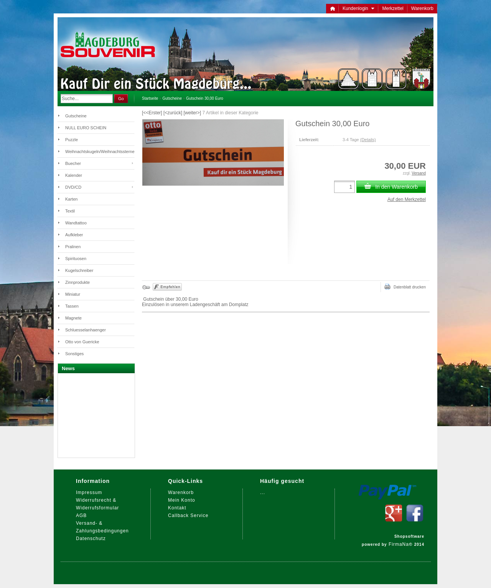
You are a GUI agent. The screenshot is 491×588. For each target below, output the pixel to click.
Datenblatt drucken (405, 286)
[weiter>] (192, 112)
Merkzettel (392, 8)
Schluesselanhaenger (85, 330)
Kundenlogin (358, 8)
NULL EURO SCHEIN (85, 127)
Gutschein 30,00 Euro (204, 98)
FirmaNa (399, 544)
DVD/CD (73, 187)
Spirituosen (75, 258)
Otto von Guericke (82, 341)
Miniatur (72, 294)
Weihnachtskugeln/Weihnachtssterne (99, 151)
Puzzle (71, 139)
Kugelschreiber (79, 270)
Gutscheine (172, 98)
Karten (71, 199)
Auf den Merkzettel (406, 199)
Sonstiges (74, 353)
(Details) (368, 139)
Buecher (73, 163)
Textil (70, 211)
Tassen (72, 306)
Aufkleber (74, 234)
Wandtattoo (76, 223)
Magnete (73, 318)
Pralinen (73, 246)
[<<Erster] (152, 112)
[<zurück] (172, 112)
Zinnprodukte (77, 282)
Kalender (73, 175)
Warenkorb (422, 8)
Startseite (150, 98)
